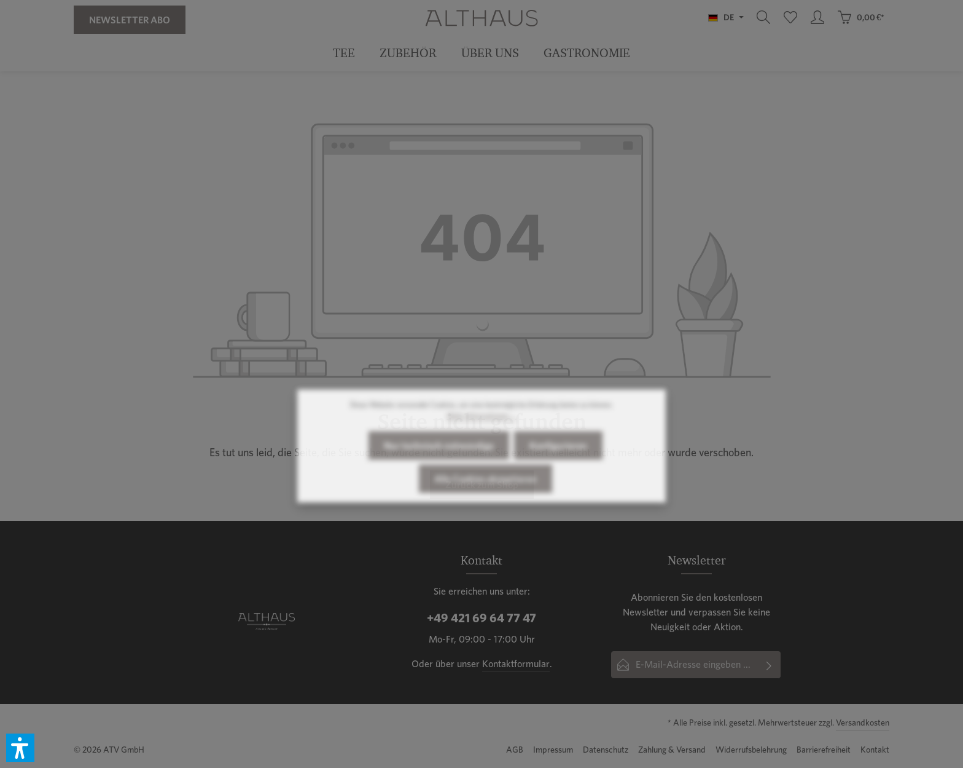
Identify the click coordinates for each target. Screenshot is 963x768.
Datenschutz (605, 749)
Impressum (553, 749)
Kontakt (874, 749)
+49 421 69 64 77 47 (481, 618)
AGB (514, 749)
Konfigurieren (558, 467)
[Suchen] (763, 17)
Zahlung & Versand (672, 749)
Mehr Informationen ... (481, 438)
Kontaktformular (516, 664)
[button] (20, 748)
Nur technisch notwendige (439, 467)
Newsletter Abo (129, 19)
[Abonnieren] (769, 665)
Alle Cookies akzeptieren (485, 501)
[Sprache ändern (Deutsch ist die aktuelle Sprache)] (726, 17)
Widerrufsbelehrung (751, 749)
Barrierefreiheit (824, 749)
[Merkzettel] (790, 17)
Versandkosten (862, 722)
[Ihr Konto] (817, 17)
